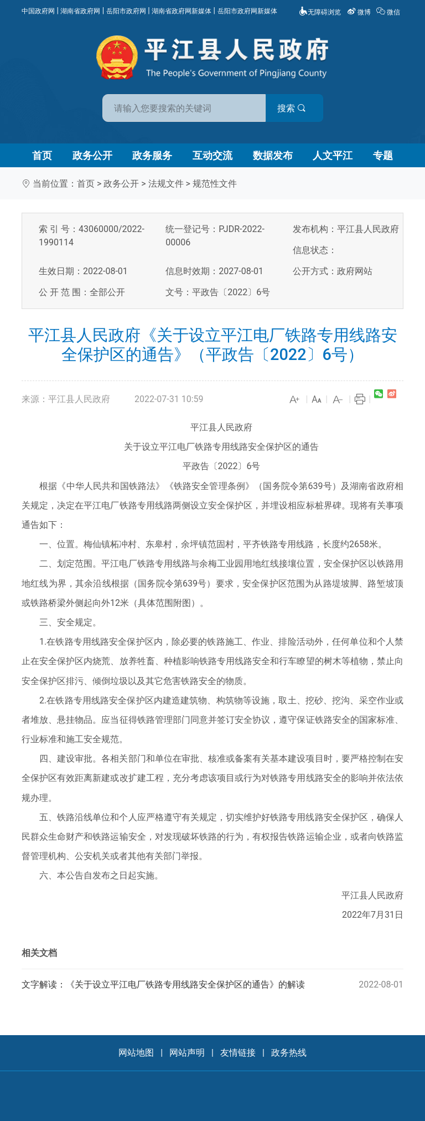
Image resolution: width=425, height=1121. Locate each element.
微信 (389, 12)
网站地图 (136, 1052)
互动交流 (212, 155)
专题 (383, 155)
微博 (359, 12)
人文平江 (333, 155)
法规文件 (166, 183)
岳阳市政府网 (126, 11)
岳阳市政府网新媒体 (247, 11)
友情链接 (238, 1052)
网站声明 (187, 1052)
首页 (42, 155)
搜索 (291, 108)
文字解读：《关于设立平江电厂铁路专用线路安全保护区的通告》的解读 (212, 984)
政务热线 (289, 1052)
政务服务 (152, 155)
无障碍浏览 (320, 12)
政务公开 (92, 155)
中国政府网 (38, 11)
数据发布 (273, 155)
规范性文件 (215, 183)
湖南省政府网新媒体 (181, 11)
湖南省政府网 (80, 11)
